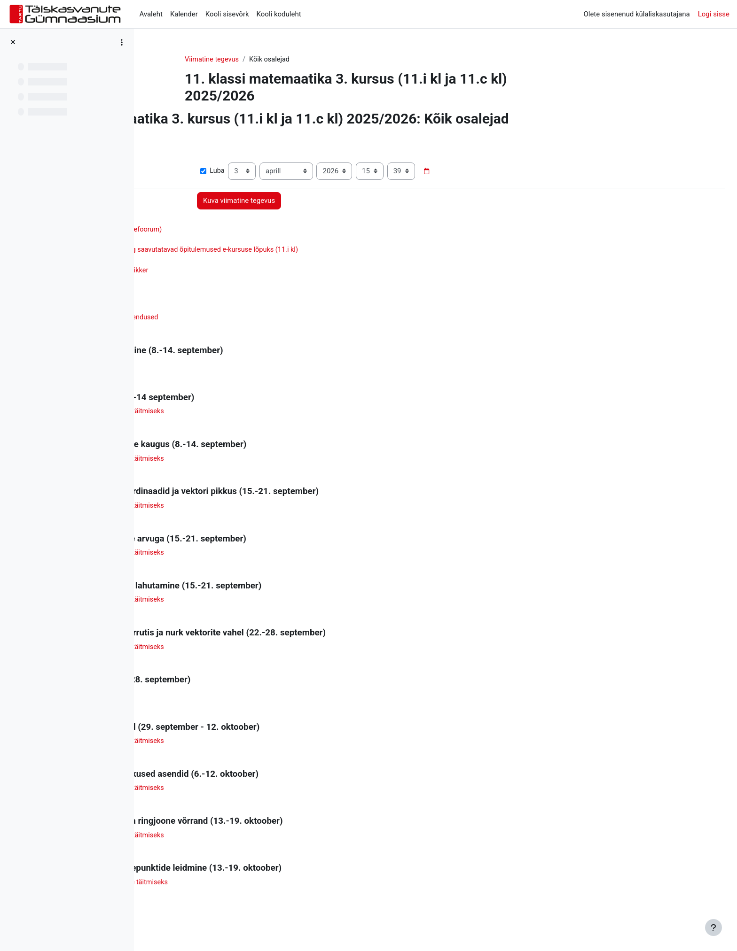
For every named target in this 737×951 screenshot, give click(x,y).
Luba (306, 172)
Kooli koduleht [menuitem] (279, 14)
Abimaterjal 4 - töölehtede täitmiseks (242, 557)
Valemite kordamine (216, 699)
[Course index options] (121, 42)
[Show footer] (713, 927)
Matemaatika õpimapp (220, 262)
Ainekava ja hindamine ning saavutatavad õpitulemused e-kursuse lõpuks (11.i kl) (312, 251)
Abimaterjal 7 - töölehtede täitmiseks (242, 746)
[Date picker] (521, 172)
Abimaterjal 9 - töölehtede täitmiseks (242, 841)
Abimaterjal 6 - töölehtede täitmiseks (242, 652)
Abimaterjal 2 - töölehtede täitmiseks (242, 462)
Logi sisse (713, 14)
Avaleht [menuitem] (151, 14)
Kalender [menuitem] (184, 14)
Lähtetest (200, 367)
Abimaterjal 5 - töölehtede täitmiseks (242, 604)
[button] (160, 139)
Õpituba (203, 241)
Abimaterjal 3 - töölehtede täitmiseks (242, 509)
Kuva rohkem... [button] (175, 157)
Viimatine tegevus (268, 59)
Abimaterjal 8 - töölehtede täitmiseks (242, 794)
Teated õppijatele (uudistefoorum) (244, 230)
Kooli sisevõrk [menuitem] (227, 14)
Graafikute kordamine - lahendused (239, 320)
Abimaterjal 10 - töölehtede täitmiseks (244, 889)
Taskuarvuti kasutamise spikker (234, 272)
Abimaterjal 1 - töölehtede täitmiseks (242, 414)
